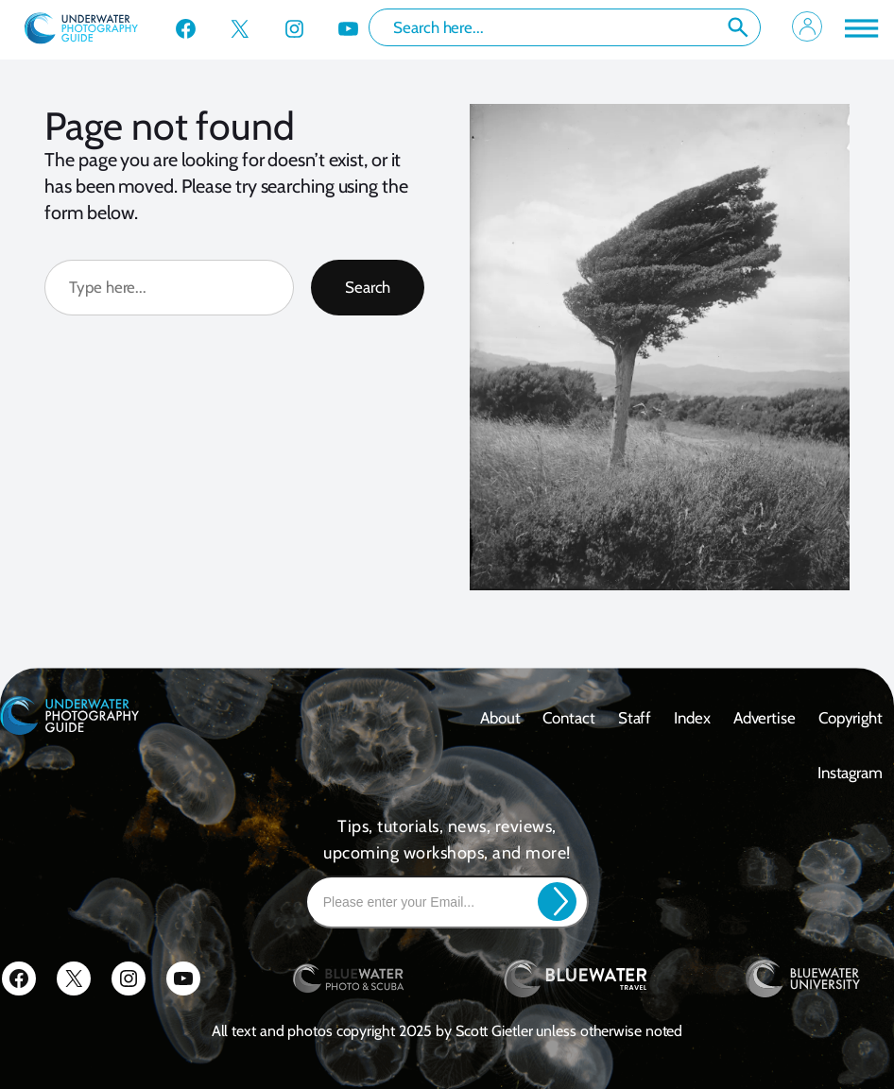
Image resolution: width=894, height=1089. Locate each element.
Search (738, 27)
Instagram (850, 772)
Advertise (764, 717)
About (500, 717)
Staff (635, 717)
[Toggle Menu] (860, 28)
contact (568, 717)
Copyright (850, 717)
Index (692, 717)
